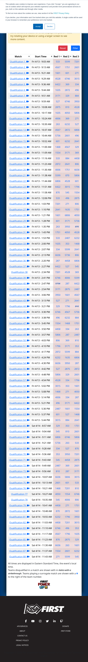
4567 (57, 67)
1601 (57, 73)
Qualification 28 (19, 215)
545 (67, 192)
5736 (57, 135)
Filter (75, 48)
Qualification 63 (19, 414)
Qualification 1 (19, 61)
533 (58, 61)
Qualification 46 (19, 317)
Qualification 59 (19, 391)
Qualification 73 (19, 471)
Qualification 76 (19, 488)
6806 (77, 129)
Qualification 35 (19, 255)
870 (67, 175)
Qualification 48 (19, 329)
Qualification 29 (19, 220)
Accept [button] (38, 26)
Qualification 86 (19, 545)
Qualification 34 (19, 249)
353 (67, 243)
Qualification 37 (19, 266)
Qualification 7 (19, 95)
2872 (67, 90)
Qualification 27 (19, 209)
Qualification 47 (19, 323)
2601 (77, 67)
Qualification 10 (19, 112)
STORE (65, 631)
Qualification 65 (19, 425)
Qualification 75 (19, 482)
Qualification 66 (19, 431)
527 (58, 101)
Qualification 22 (19, 181)
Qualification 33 (19, 243)
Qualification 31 (19, 232)
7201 (77, 61)
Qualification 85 (19, 539)
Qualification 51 (19, 346)
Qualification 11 (19, 118)
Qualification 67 (19, 437)
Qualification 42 (19, 294)
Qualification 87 (19, 550)
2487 (67, 238)
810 (67, 107)
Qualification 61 (19, 403)
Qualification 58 (19, 385)
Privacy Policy (61, 13)
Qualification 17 (19, 152)
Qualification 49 (19, 334)
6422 (57, 84)
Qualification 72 (19, 465)
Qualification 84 (19, 533)
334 (77, 84)
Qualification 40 (19, 283)
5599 (67, 61)
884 (77, 95)
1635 (57, 90)
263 (58, 124)
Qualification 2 (19, 67)
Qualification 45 (19, 312)
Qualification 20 (19, 169)
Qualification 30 (19, 226)
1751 (67, 67)
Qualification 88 (19, 556)
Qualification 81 (19, 516)
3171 (57, 95)
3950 (77, 101)
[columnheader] (19, 56)
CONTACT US (22, 636)
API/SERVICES (22, 626)
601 (67, 73)
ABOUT (22, 631)
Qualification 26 (19, 203)
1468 (57, 146)
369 (67, 84)
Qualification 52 (19, 351)
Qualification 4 (19, 78)
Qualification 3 (19, 73)
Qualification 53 (19, 357)
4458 (77, 158)
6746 (67, 78)
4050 (67, 112)
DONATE (65, 626)
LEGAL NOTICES (22, 645)
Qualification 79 (19, 505)
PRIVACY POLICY (22, 640)
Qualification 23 (19, 186)
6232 (67, 124)
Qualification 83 (19, 528)
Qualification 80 (19, 511)
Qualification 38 (19, 272)
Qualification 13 (19, 129)
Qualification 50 (19, 340)
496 (77, 90)
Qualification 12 (19, 124)
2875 (57, 107)
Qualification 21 (19, 175)
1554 (57, 152)
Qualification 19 (19, 164)
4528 (57, 78)
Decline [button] (49, 26)
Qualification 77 (19, 494)
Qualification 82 (19, 522)
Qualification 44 (19, 306)
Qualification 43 (19, 300)
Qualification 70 (19, 454)
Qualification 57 (19, 380)
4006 (57, 118)
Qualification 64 (19, 420)
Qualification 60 (19, 397)
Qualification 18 (19, 158)
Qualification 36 (19, 260)
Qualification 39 (19, 277)
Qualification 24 (19, 192)
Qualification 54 (19, 363)
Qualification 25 (19, 198)
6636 (77, 169)
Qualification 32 (19, 238)
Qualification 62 (19, 408)
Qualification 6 (19, 90)
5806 (77, 112)
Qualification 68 (19, 442)
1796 (77, 186)
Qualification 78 (19, 499)
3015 (77, 78)
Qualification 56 (19, 374)
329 (67, 95)
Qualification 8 (19, 101)
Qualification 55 (19, 368)
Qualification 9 (19, 107)
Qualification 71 (19, 459)
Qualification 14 (19, 135)
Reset (63, 48)
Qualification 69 (19, 448)
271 (77, 73)
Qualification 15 (19, 141)
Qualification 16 (19, 146)
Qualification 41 (19, 289)
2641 (77, 141)
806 (77, 164)
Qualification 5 (19, 84)
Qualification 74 (19, 477)
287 (58, 260)
